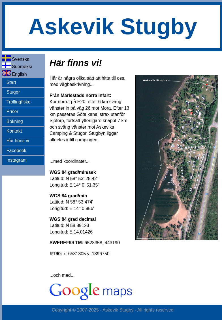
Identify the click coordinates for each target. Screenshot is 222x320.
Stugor (13, 92)
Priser (12, 111)
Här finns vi (18, 140)
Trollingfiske (19, 102)
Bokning (15, 121)
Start (11, 82)
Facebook (16, 150)
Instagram (17, 160)
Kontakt (14, 131)
